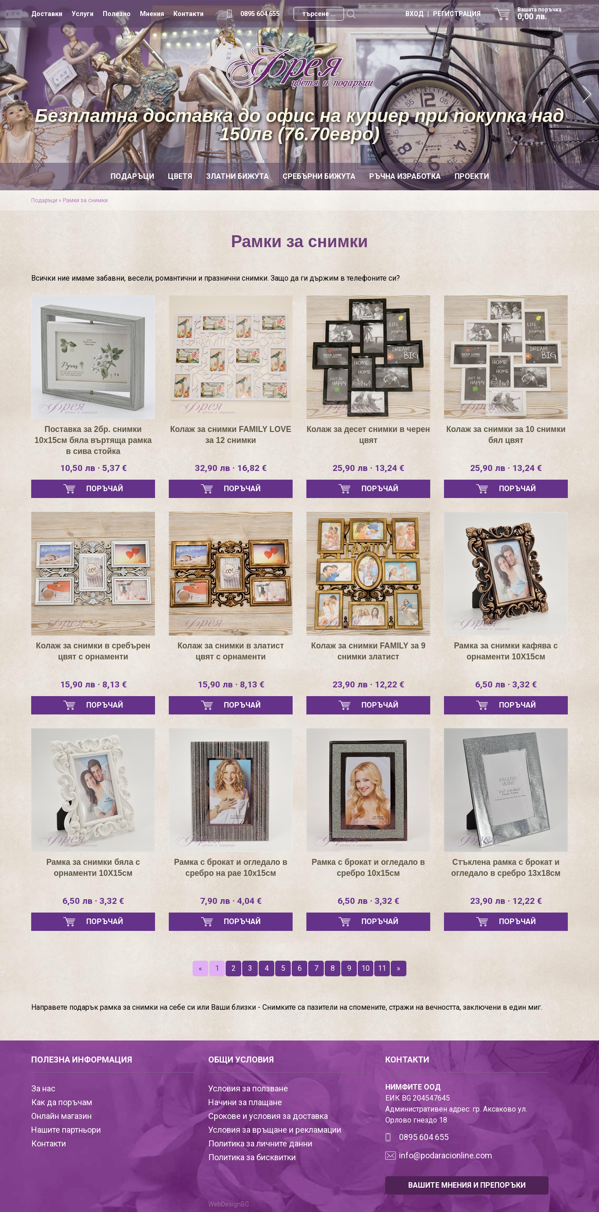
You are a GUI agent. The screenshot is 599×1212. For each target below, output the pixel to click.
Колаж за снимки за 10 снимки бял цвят (506, 435)
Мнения (152, 13)
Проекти (472, 176)
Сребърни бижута (319, 176)
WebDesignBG (228, 1204)
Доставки (46, 13)
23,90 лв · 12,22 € (368, 684)
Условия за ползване (248, 1088)
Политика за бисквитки (252, 1157)
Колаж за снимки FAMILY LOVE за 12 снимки (230, 435)
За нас (43, 1088)
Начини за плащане (245, 1102)
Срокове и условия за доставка (268, 1116)
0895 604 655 (260, 13)
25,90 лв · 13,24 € (368, 468)
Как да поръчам (61, 1102)
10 (365, 968)
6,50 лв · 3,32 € (506, 684)
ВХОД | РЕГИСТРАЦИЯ (443, 13)
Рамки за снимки (85, 200)
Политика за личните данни (260, 1143)
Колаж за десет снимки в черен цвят (368, 435)
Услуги (83, 13)
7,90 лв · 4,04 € (231, 901)
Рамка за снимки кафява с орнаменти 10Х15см (506, 651)
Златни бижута (237, 176)
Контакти (188, 13)
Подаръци (132, 176)
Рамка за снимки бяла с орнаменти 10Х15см (92, 868)
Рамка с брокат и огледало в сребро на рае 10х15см (230, 868)
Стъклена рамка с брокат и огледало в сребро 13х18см (505, 868)
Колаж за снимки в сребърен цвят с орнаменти (93, 651)
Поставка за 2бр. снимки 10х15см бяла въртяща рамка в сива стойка (93, 440)
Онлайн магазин (61, 1116)
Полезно (117, 13)
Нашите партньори (66, 1130)
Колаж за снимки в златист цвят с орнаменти (231, 651)
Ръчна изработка (405, 176)
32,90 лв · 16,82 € (230, 468)
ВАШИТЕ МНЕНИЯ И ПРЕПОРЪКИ (467, 1185)
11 (382, 968)
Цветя (180, 176)
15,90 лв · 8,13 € (93, 684)
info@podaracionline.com (445, 1155)
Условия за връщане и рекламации (274, 1130)
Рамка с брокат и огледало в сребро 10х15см (368, 868)
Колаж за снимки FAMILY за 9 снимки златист (368, 651)
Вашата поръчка (542, 14)
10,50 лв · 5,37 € (93, 468)
